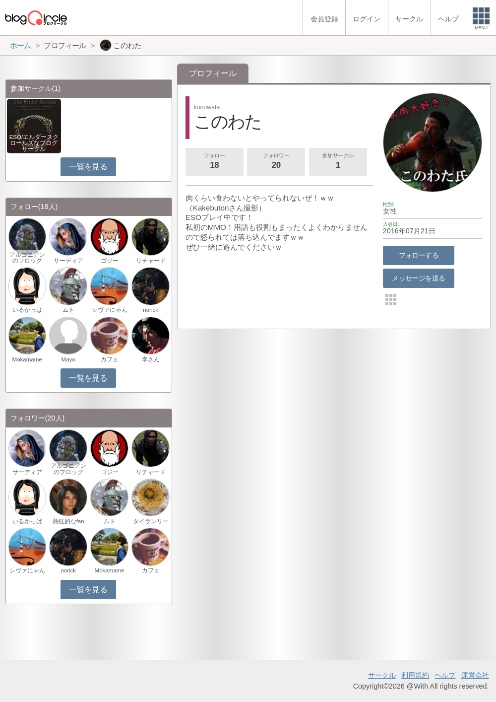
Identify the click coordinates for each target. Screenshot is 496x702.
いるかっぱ (27, 310)
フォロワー (276, 161)
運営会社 (475, 675)
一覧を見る (88, 166)
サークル (382, 675)
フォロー (214, 161)
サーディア (68, 261)
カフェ (110, 359)
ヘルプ (444, 675)
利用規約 (415, 675)
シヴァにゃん (109, 310)
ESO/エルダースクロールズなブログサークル (34, 143)
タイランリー (151, 521)
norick (150, 310)
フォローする (419, 255)
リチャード (151, 261)
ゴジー (110, 261)
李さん (151, 359)
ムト (68, 310)
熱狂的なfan (68, 521)
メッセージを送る (418, 278)
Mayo (68, 359)
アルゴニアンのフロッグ (27, 258)
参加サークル (337, 161)
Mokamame (27, 359)
